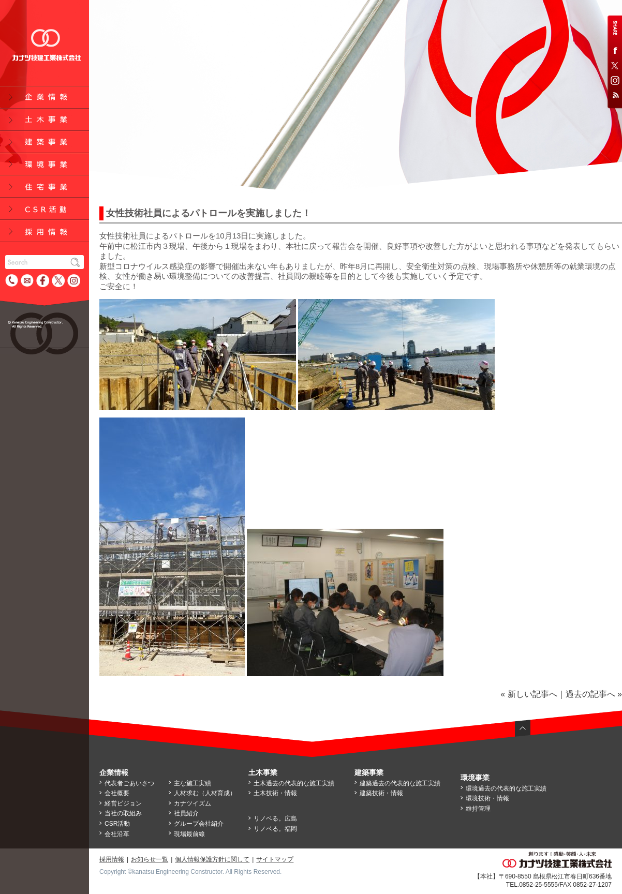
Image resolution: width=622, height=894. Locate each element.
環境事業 (475, 777)
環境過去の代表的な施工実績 (506, 788)
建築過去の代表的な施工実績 (400, 783)
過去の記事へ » (594, 694)
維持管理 (478, 808)
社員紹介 (186, 813)
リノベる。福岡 (275, 828)
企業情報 (113, 772)
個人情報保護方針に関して (212, 859)
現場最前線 (189, 834)
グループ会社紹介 (199, 823)
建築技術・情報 (381, 793)
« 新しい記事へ (528, 694)
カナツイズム (192, 803)
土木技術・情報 (275, 793)
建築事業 (368, 772)
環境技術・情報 (487, 798)
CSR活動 (117, 823)
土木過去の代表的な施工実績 (294, 783)
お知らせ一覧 (149, 859)
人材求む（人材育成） (205, 793)
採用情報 (111, 859)
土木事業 (262, 772)
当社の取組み (123, 813)
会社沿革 (117, 834)
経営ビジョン (123, 803)
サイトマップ (274, 859)
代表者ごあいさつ (129, 783)
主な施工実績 (192, 783)
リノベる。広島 (275, 818)
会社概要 (117, 793)
